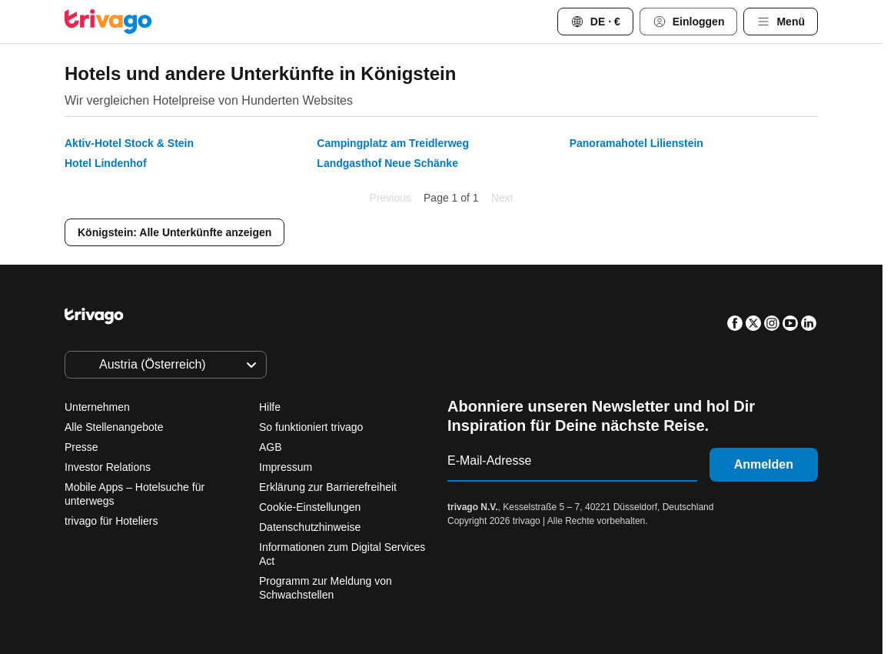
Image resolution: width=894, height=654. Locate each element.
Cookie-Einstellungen (311, 507)
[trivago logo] (108, 21)
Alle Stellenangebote (114, 427)
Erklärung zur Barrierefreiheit (328, 487)
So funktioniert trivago (311, 427)
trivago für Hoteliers (111, 521)
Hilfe (270, 407)
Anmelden (763, 464)
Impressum (285, 467)
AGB (270, 447)
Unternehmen (97, 407)
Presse (81, 447)
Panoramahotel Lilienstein (636, 143)
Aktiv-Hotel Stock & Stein (129, 143)
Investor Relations (108, 467)
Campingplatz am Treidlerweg (393, 143)
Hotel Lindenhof (106, 163)
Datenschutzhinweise (310, 527)
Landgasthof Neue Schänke (387, 163)
